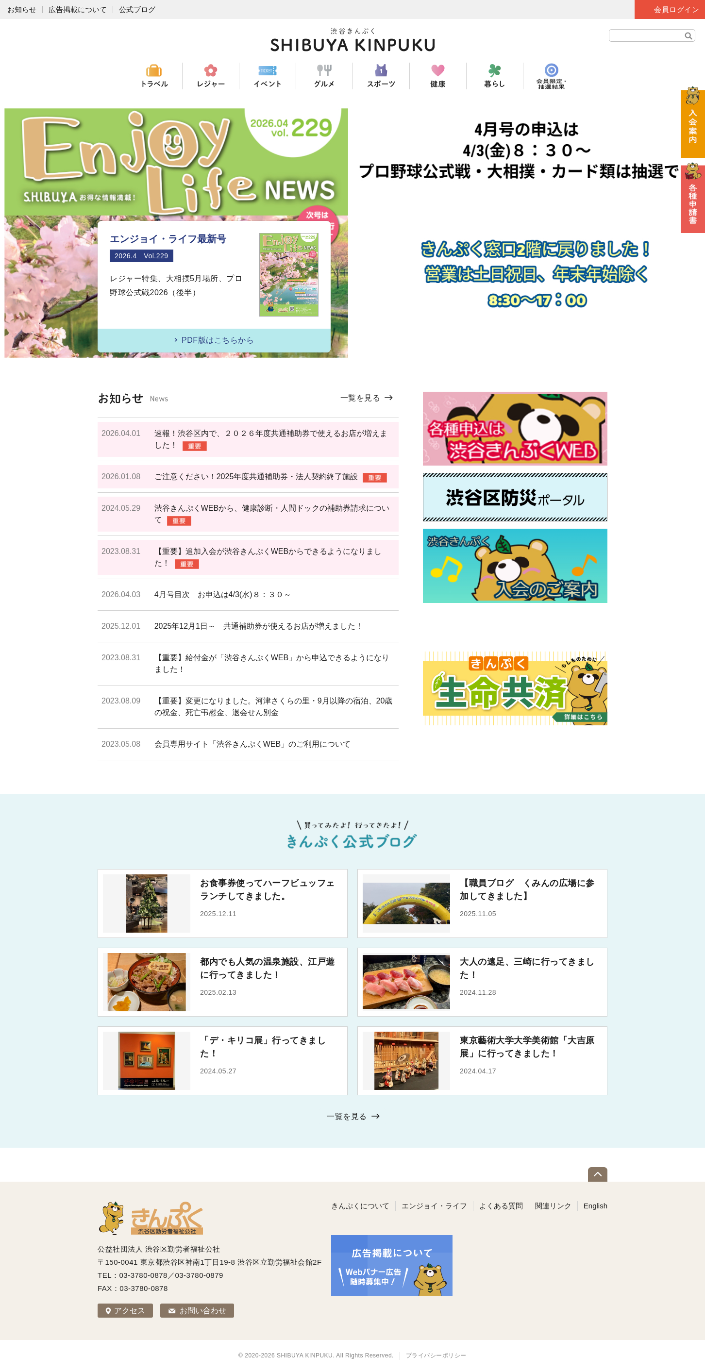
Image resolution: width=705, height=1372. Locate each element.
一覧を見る (360, 398)
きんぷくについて (360, 1206)
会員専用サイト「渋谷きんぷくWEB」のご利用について (252, 744)
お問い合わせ (203, 1310)
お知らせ (21, 9)
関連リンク (553, 1206)
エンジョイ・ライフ (434, 1206)
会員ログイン (676, 9)
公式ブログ (137, 9)
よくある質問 (501, 1206)
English (595, 1206)
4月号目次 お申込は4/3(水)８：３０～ (222, 594)
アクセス (129, 1310)
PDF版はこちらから (218, 340)
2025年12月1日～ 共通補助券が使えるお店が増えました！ (258, 626)
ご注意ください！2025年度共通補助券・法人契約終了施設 (256, 476)
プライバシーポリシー (436, 1355)
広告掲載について (78, 9)
